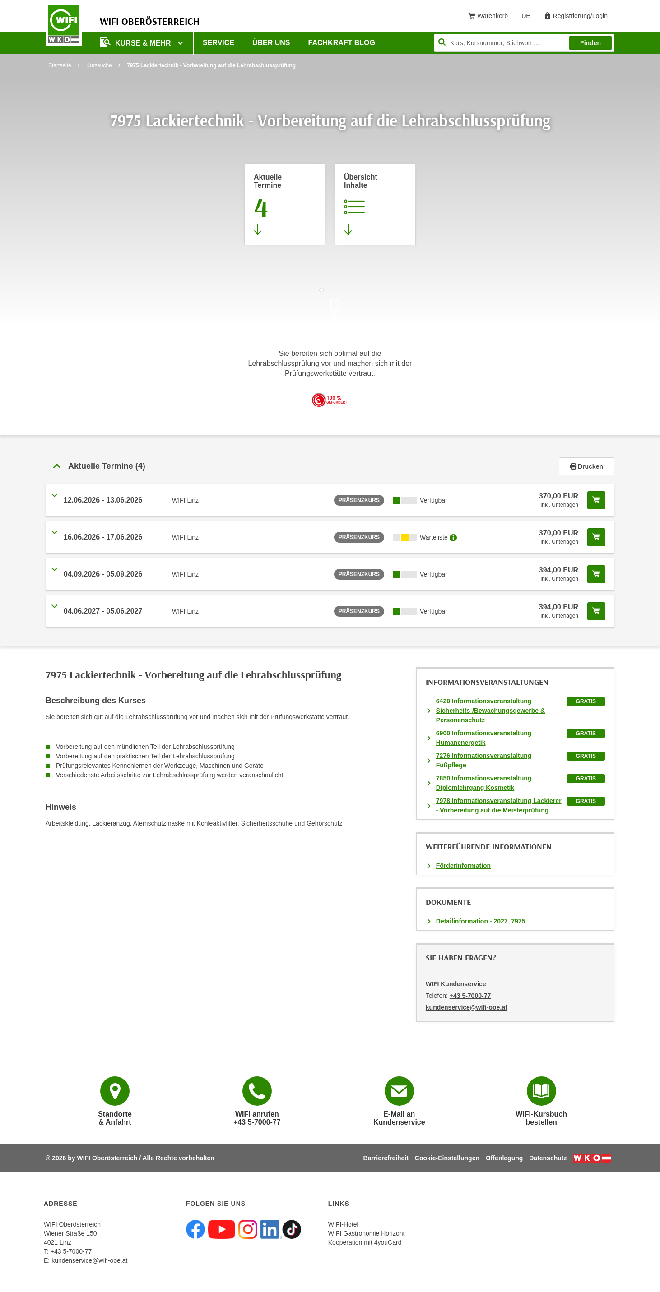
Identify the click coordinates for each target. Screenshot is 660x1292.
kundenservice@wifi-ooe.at (89, 1260)
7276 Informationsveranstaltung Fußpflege (484, 760)
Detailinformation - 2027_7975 (480, 921)
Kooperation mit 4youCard (365, 1242)
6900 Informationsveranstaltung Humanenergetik (484, 737)
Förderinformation (463, 865)
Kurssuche (99, 65)
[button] (302, 466)
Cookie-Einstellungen (447, 1158)
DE (529, 17)
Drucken (586, 466)
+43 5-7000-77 (470, 995)
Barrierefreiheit (386, 1158)
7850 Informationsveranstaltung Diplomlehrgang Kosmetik (484, 783)
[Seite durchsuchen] (524, 43)
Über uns (271, 42)
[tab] (330, 466)
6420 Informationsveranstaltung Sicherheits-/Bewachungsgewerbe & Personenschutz (490, 710)
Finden (590, 42)
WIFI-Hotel (343, 1224)
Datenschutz (548, 1158)
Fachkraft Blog (341, 42)
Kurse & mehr (136, 42)
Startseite (59, 65)
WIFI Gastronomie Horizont (366, 1233)
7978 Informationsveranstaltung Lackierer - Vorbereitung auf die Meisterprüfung (499, 805)
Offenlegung (504, 1158)
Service (218, 42)
